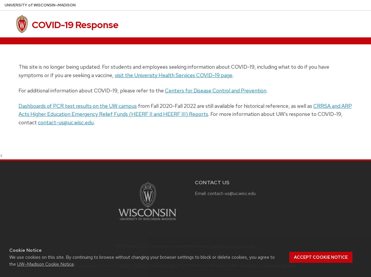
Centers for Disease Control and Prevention (215, 90)
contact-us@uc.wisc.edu (66, 122)
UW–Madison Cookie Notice (45, 264)
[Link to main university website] (147, 221)
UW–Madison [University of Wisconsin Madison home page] (40, 5)
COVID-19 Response (75, 25)
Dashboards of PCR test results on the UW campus (78, 106)
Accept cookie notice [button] (321, 257)
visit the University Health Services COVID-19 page (173, 75)
